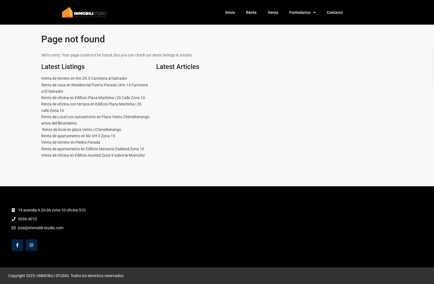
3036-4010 (27, 219)
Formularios (302, 12)
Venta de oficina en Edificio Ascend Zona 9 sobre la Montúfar (93, 155)
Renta (251, 12)
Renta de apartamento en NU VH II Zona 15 (78, 136)
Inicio (230, 12)
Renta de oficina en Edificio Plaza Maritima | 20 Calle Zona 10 (93, 97)
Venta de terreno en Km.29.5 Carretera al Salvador (84, 78)
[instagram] (31, 245)
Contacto (335, 12)
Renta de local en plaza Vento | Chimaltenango (81, 129)
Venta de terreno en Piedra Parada (70, 142)
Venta (273, 12)
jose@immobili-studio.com (40, 228)
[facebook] (17, 245)
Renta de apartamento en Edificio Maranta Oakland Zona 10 (92, 149)
